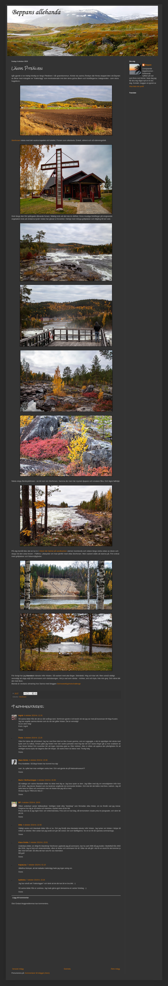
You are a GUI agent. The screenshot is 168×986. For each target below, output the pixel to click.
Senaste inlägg (18, 969)
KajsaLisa (22, 865)
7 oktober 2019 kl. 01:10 (36, 865)
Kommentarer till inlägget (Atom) (37, 973)
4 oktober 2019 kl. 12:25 (33, 738)
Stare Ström (23, 760)
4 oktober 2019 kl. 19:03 (31, 802)
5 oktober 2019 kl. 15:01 (38, 842)
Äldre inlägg (115, 969)
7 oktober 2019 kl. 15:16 (35, 880)
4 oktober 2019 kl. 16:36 (46, 780)
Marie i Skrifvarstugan (27, 780)
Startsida (67, 969)
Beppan (148, 65)
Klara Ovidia (23, 842)
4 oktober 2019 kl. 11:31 (33, 715)
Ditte (20, 825)
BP (19, 802)
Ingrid (20, 715)
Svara (20, 730)
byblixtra (22, 880)
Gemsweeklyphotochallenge (69, 684)
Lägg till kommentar (20, 898)
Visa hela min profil (136, 86)
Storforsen (15, 140)
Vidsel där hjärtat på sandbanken (53, 551)
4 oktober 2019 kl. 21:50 (32, 825)
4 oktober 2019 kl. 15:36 (38, 760)
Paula (20, 738)
